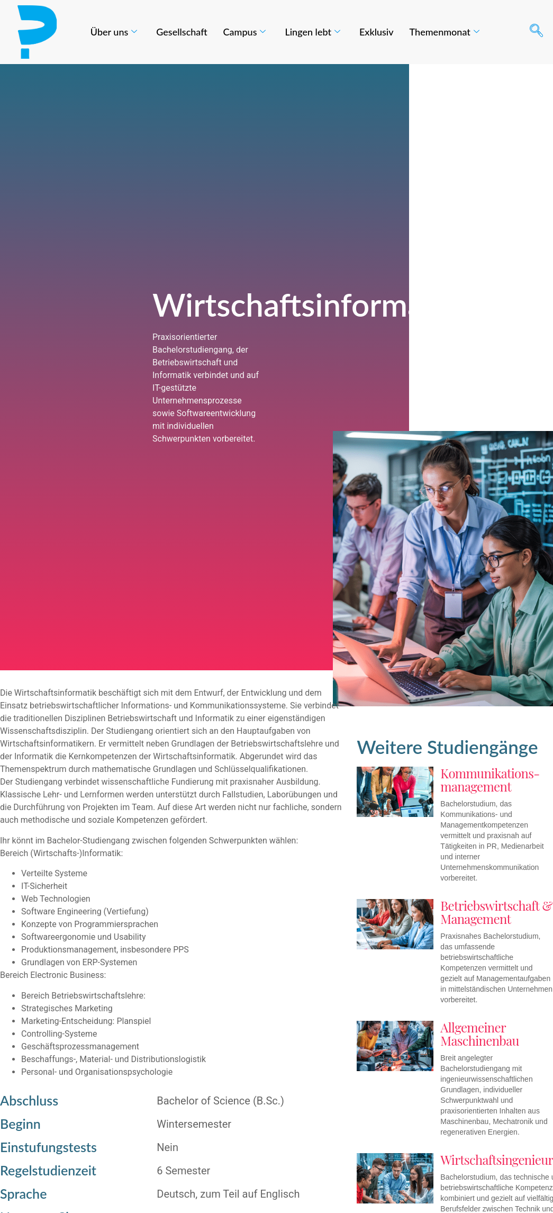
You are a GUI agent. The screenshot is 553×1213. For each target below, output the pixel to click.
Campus (244, 32)
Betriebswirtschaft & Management (496, 912)
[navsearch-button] (536, 31)
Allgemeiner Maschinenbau (479, 1034)
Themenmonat (444, 32)
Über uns (113, 32)
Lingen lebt (312, 32)
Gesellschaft (181, 32)
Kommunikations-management (489, 780)
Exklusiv (376, 32)
